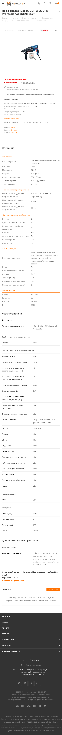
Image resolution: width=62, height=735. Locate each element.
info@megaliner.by (33, 665)
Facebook (19, 683)
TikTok (42, 683)
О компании (8, 640)
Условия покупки (11, 651)
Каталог (6, 616)
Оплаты (13, 128)
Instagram (25, 683)
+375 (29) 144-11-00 (31, 660)
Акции (5, 622)
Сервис (5, 634)
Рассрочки (14, 132)
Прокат (5, 628)
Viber (36, 683)
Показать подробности (13, 581)
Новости (6, 646)
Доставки (14, 130)
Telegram (31, 683)
